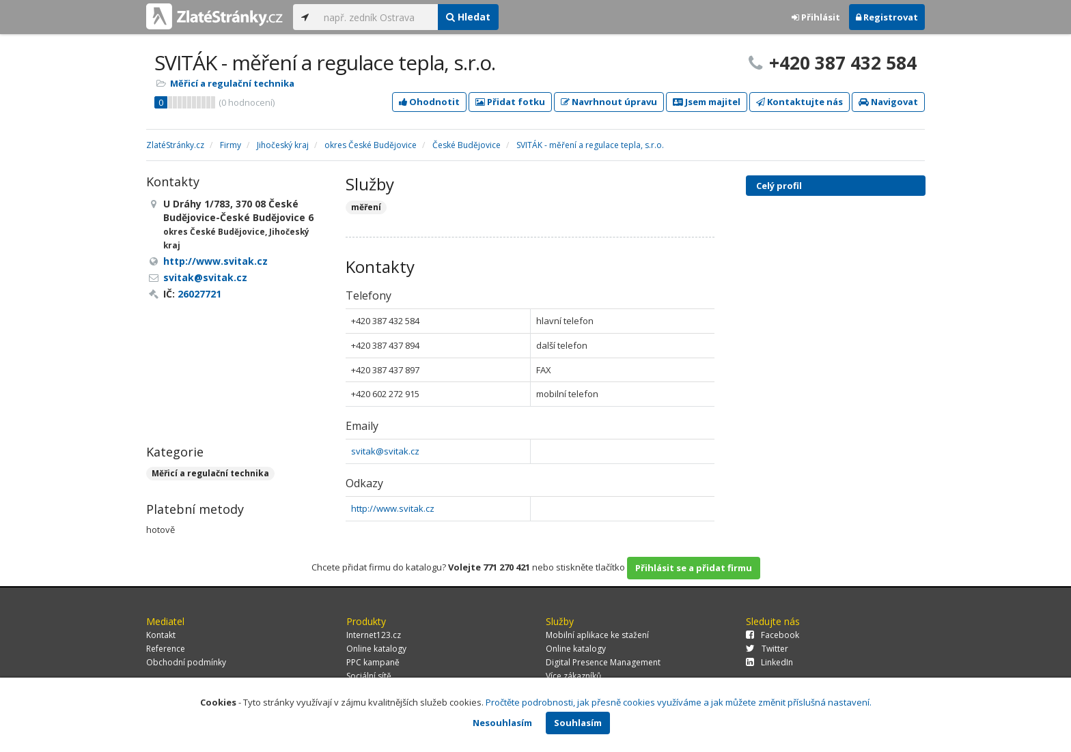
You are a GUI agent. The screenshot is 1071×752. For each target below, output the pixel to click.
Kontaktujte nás (799, 102)
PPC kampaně (373, 662)
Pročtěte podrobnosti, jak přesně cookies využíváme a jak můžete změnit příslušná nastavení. (679, 702)
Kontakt (161, 635)
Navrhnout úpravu (609, 102)
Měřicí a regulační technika (232, 83)
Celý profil (779, 185)
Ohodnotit (429, 102)
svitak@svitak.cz (385, 451)
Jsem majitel (706, 102)
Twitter (767, 648)
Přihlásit (816, 17)
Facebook (772, 635)
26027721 (199, 293)
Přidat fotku (510, 102)
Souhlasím (578, 723)
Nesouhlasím (502, 723)
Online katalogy (376, 648)
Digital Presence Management (603, 662)
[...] (377, 17)
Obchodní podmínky (186, 662)
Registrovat (887, 17)
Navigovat (888, 102)
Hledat (468, 16)
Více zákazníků (573, 676)
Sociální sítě (368, 676)
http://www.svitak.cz (392, 508)
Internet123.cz (373, 635)
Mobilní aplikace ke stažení (597, 635)
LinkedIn (769, 662)
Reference (165, 648)
